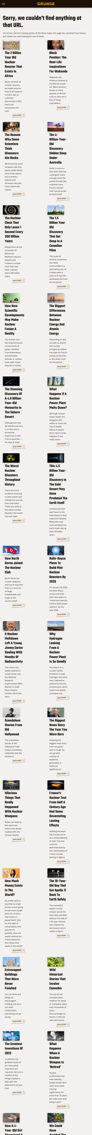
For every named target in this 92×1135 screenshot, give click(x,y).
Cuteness (42, 1116)
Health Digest (60, 1116)
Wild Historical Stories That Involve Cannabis (66, 839)
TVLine (33, 1116)
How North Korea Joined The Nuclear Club (22, 490)
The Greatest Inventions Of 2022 (22, 904)
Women (49, 1119)
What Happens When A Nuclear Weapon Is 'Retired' (66, 907)
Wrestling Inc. (60, 1119)
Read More (36, 102)
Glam (50, 1116)
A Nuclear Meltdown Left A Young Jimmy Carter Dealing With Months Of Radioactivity (23, 561)
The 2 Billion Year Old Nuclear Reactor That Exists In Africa (20, 73)
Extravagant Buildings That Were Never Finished (21, 841)
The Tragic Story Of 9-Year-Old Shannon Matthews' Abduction (21, 1050)
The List (40, 1119)
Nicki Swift (31, 1119)
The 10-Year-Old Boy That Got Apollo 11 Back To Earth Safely (68, 767)
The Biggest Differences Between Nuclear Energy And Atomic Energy (67, 280)
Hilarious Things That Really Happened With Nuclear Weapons (21, 693)
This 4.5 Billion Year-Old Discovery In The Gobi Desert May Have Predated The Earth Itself (68, 421)
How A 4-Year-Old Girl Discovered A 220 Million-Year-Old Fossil (22, 976)
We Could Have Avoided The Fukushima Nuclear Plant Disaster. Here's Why (67, 978)
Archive (42, 1100)
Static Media (34, 1105)
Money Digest (73, 1116)
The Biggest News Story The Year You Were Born (67, 630)
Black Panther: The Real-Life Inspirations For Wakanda (67, 73)
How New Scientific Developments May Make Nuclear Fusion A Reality (23, 280)
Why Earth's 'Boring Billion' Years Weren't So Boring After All (68, 1050)
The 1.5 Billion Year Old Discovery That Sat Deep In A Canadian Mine (67, 211)
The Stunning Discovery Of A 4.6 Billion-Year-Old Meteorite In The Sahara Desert (22, 351)
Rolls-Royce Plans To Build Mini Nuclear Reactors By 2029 (65, 493)
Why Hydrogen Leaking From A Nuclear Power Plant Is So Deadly (66, 559)
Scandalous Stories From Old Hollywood (23, 630)
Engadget (15, 1116)
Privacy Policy (54, 1100)
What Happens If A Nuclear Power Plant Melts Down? (65, 349)
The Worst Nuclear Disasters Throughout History (21, 419)
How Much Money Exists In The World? (22, 764)
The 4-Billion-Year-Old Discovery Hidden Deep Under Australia (66, 142)
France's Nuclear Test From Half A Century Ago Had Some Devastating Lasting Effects (67, 696)
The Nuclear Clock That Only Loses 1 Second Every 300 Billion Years (22, 211)
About (34, 1100)
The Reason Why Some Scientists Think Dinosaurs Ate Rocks (21, 142)
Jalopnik (25, 1116)
